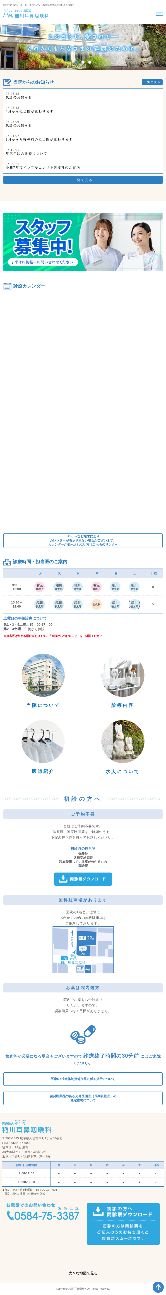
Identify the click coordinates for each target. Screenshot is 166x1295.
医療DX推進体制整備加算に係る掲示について (83, 1079)
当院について (43, 705)
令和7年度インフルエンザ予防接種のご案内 (43, 167)
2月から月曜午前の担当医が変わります (39, 139)
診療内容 (122, 705)
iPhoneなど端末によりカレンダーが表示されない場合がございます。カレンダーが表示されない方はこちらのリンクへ (83, 540)
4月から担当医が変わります (30, 111)
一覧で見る (152, 82)
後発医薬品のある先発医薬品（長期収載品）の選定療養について (83, 1098)
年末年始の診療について (27, 153)
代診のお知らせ (19, 97)
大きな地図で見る (83, 1273)
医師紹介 (43, 771)
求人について (123, 771)
